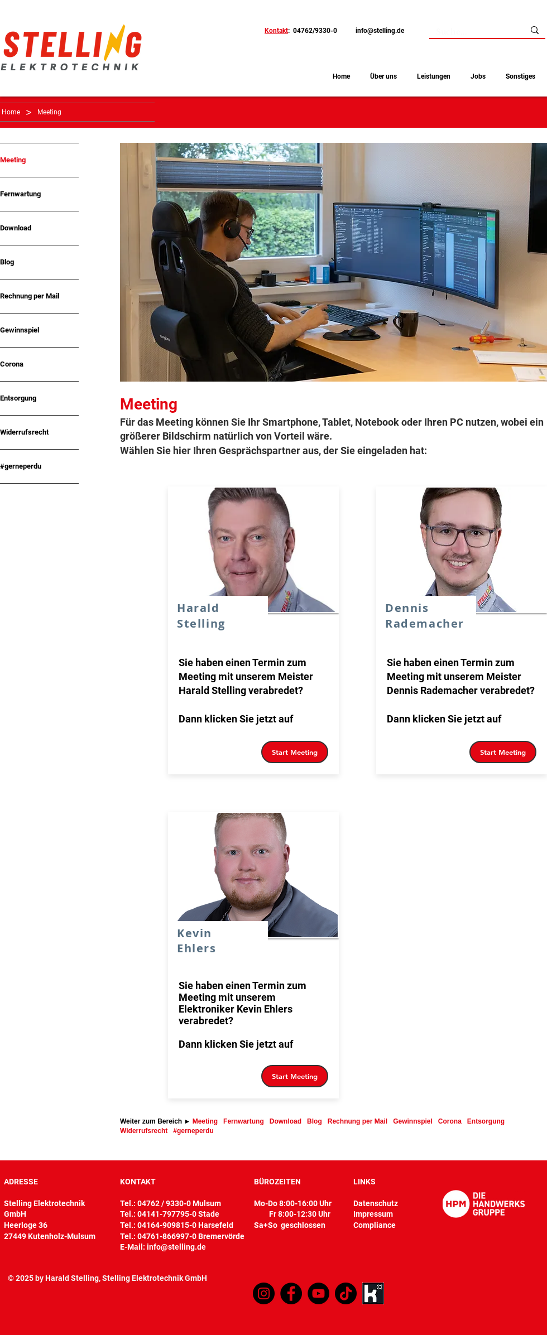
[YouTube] (318, 1293)
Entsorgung (18, 398)
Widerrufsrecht (24, 432)
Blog (7, 262)
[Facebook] (291, 1293)
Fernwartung (20, 194)
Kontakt (276, 31)
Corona (11, 364)
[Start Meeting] (294, 752)
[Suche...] (468, 32)
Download (15, 228)
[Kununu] (373, 1293)
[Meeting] (49, 112)
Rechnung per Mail (29, 296)
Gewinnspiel (19, 330)
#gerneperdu (20, 466)
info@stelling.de (380, 31)
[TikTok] (346, 1293)
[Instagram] (264, 1293)
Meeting (13, 160)
